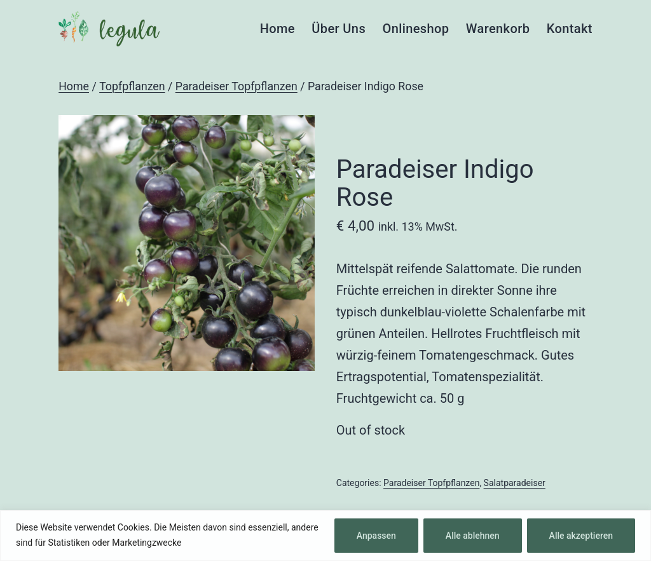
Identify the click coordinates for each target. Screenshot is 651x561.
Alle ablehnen (473, 536)
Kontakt (570, 28)
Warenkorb (498, 28)
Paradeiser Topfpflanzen (236, 86)
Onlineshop (415, 28)
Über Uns (339, 28)
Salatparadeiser (514, 483)
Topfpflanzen (132, 86)
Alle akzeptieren (581, 536)
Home (277, 28)
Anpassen (376, 536)
